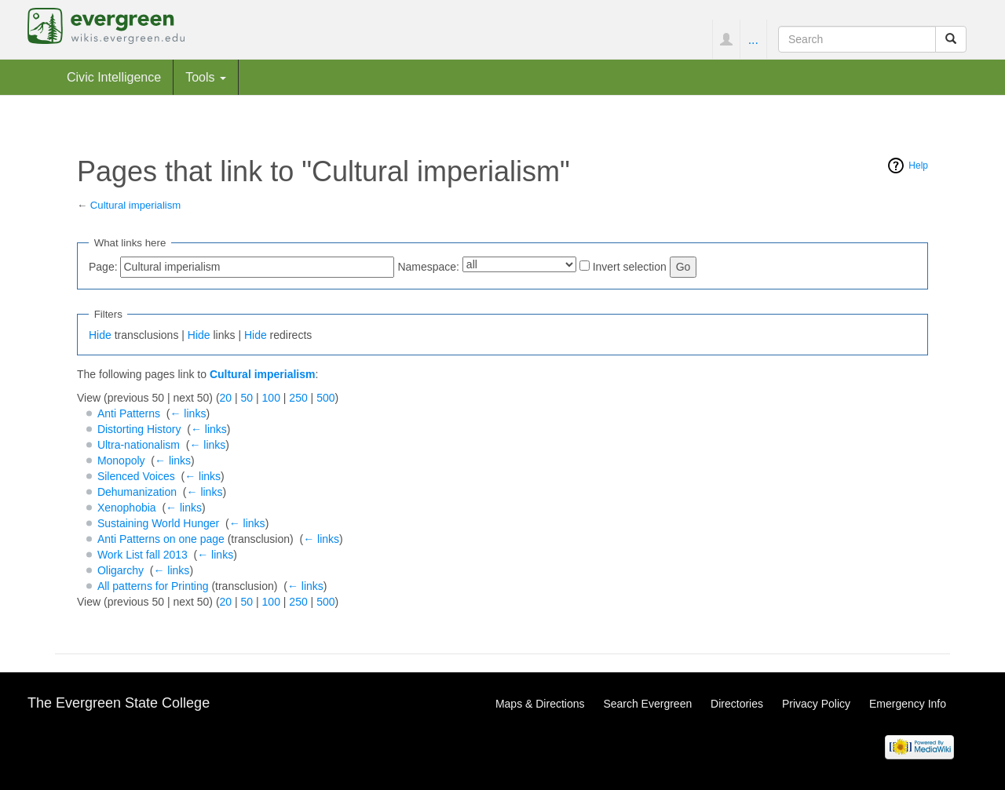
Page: (103, 266)
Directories (737, 703)
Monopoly (121, 460)
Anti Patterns (128, 413)
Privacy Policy (816, 703)
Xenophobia (126, 507)
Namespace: (428, 266)
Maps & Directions (540, 703)
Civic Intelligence (114, 77)
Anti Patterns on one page (161, 539)
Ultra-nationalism (138, 445)
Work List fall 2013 (142, 554)
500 (325, 397)
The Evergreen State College (118, 703)
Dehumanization (137, 492)
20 (226, 397)
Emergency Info (907, 703)
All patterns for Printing (153, 586)
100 (271, 397)
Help (918, 165)
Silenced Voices (136, 476)
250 (298, 397)
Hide (100, 335)
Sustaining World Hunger (158, 523)
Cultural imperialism (135, 205)
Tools (205, 77)
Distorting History (139, 429)
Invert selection (630, 266)
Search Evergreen (647, 703)
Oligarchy (120, 570)
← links (188, 413)
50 (247, 397)
